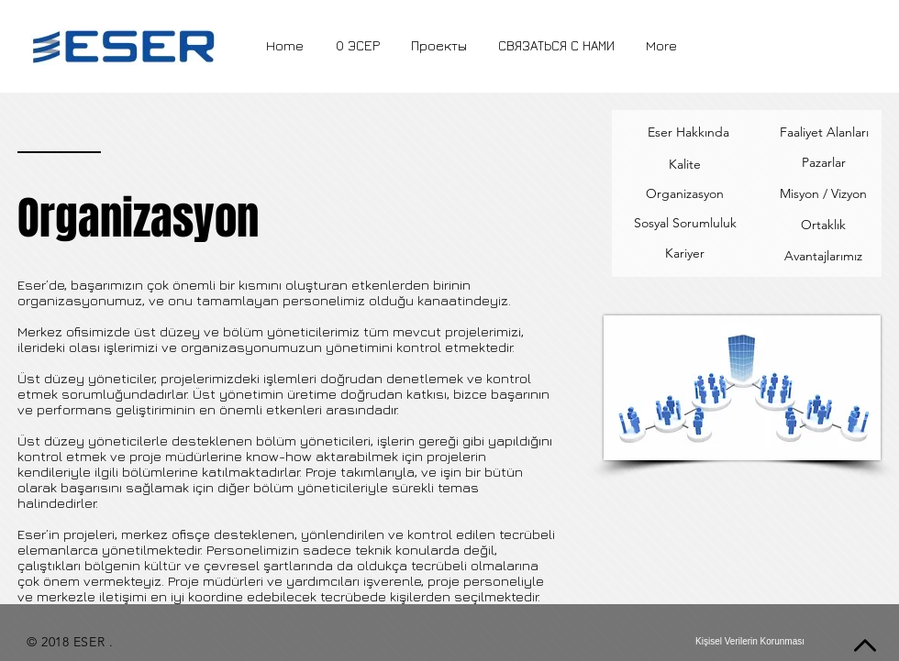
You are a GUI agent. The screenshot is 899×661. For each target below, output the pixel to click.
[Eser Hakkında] (688, 132)
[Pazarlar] (823, 163)
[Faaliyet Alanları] (824, 133)
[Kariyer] (684, 254)
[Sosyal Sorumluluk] (684, 224)
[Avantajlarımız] (823, 257)
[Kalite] (685, 164)
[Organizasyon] (685, 194)
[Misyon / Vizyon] (823, 194)
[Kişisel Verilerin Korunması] (750, 641)
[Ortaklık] (823, 225)
